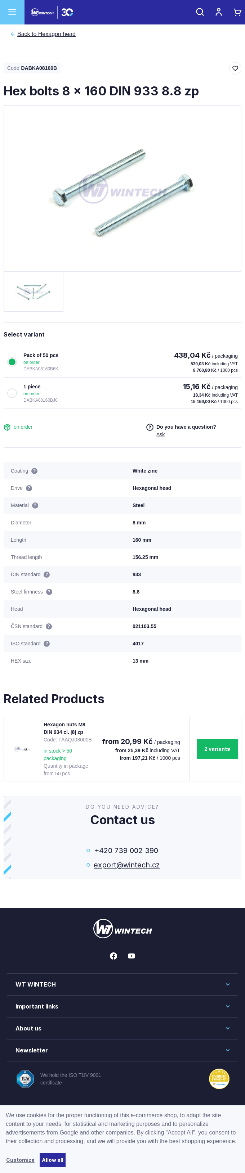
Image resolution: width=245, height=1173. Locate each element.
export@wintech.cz (126, 865)
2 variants (217, 749)
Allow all (52, 1160)
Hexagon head (46, 34)
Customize (20, 1160)
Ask (160, 434)
